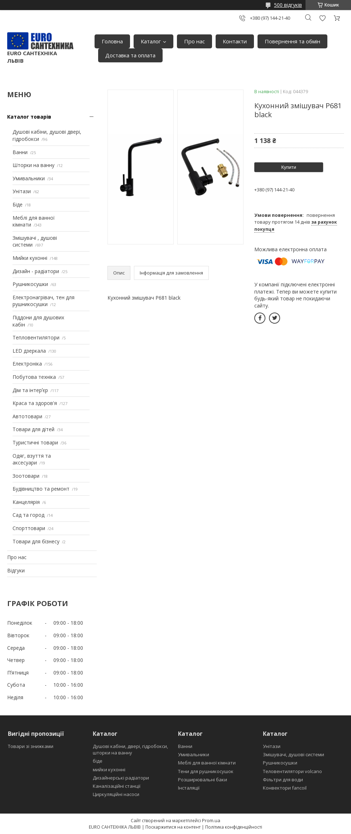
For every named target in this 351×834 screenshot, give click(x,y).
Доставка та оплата (130, 55)
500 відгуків (288, 4)
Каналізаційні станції (116, 786)
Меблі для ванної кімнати (207, 762)
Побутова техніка (34, 376)
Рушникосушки (30, 284)
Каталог (151, 41)
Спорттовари (29, 528)
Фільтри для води (283, 779)
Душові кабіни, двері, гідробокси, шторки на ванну (130, 749)
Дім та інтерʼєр (30, 390)
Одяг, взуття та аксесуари (32, 459)
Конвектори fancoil (285, 788)
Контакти (235, 41)
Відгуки (16, 570)
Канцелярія (26, 502)
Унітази (22, 191)
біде (97, 761)
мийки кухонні (109, 769)
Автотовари (27, 416)
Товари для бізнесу (36, 541)
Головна (112, 41)
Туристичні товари (35, 442)
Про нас (194, 41)
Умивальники (29, 178)
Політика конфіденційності (233, 827)
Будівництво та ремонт (41, 488)
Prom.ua (211, 820)
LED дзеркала (29, 350)
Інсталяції (188, 788)
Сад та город (28, 514)
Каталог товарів (29, 116)
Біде (18, 204)
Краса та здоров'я (35, 403)
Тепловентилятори (36, 337)
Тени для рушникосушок (206, 771)
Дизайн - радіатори (36, 271)
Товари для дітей (33, 429)
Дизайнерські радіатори (121, 778)
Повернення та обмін (292, 41)
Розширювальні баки (202, 779)
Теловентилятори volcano (292, 771)
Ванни (20, 152)
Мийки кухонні (30, 257)
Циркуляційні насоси (116, 794)
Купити (288, 167)
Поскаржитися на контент (173, 827)
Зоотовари (26, 475)
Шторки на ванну (33, 165)
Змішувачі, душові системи (293, 754)
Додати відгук (322, 18)
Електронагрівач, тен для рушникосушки (43, 301)
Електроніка (27, 363)
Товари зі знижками (30, 746)
